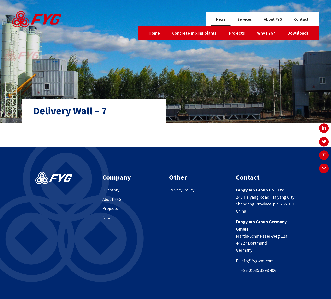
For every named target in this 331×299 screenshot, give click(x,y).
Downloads (297, 33)
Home (154, 33)
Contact (301, 19)
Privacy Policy (181, 190)
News (220, 19)
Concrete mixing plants (194, 33)
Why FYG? (266, 33)
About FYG (273, 19)
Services (244, 19)
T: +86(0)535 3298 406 (256, 270)
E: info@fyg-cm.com (255, 261)
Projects (237, 33)
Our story (110, 190)
